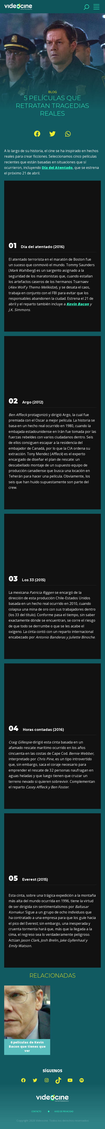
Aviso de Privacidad (63, 1111)
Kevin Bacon (77, 304)
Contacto (36, 1111)
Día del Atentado (57, 167)
